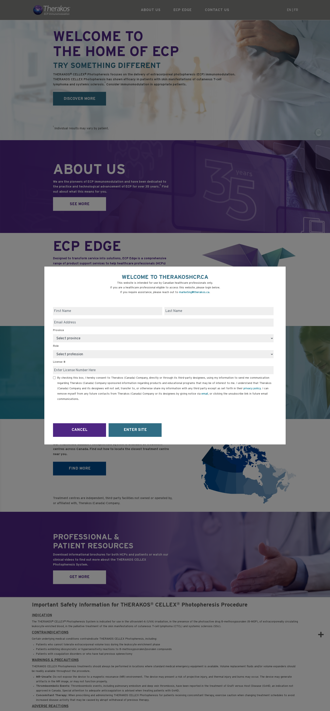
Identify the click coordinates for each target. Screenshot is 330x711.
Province (58, 330)
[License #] (163, 370)
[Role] (163, 354)
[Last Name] (219, 311)
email (204, 393)
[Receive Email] (54, 377)
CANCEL (79, 430)
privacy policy (252, 388)
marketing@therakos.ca (194, 292)
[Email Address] (163, 323)
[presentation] (85, 410)
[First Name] (107, 311)
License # (59, 362)
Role (56, 346)
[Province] (163, 338)
